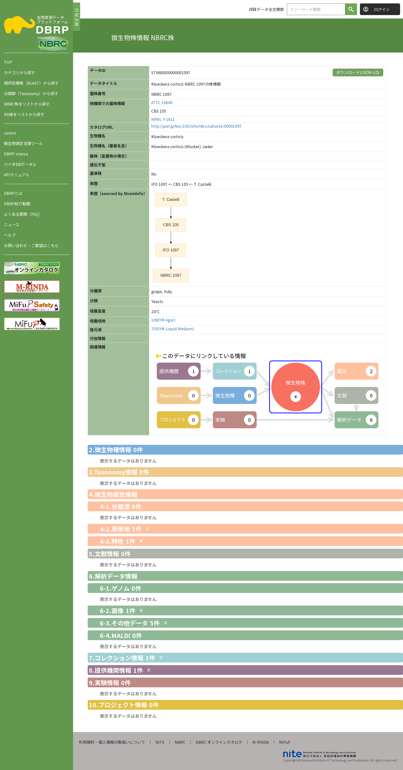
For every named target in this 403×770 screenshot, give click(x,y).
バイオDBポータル (20, 164)
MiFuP (285, 742)
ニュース (11, 224)
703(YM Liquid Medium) (172, 328)
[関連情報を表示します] (147, 529)
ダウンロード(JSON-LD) (357, 72)
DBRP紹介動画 (17, 203)
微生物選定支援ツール (23, 143)
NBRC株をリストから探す (27, 104)
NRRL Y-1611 (163, 119)
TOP (8, 62)
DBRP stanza (16, 154)
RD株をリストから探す (24, 114)
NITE (160, 742)
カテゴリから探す (19, 72)
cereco (10, 133)
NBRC (180, 742)
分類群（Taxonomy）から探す (31, 93)
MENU (76, 16)
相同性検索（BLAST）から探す (31, 83)
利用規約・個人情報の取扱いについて (112, 742)
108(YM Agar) (163, 320)
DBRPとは (13, 193)
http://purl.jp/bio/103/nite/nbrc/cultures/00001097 (196, 126)
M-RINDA (260, 742)
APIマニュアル (16, 175)
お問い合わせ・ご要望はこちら (31, 245)
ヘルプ (10, 235)
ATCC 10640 (161, 102)
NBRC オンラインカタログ (219, 742)
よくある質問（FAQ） (23, 214)
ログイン (382, 9)
